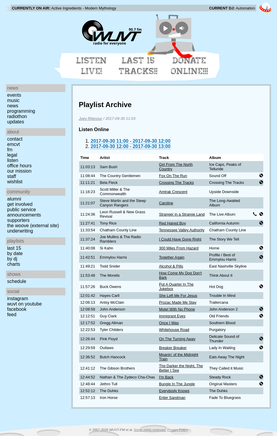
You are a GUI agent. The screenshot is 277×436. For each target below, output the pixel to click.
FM (9, 149)
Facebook (16, 309)
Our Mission (19, 171)
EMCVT (13, 144)
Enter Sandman (172, 397)
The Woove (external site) (33, 225)
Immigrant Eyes (172, 316)
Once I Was (169, 323)
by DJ (12, 258)
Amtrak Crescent (173, 192)
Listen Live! (91, 66)
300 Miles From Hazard (179, 248)
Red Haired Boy (172, 223)
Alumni (14, 198)
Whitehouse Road (174, 329)
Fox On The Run (173, 176)
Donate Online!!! (189, 66)
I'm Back (166, 377)
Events (14, 95)
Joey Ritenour (90, 118)
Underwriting (20, 230)
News (12, 105)
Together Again (171, 257)
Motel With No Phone (177, 309)
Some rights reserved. (150, 430)
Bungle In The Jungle (177, 384)
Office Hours (19, 165)
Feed (11, 314)
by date (15, 253)
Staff (11, 176)
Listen (12, 160)
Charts (13, 264)
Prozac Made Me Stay (177, 302)
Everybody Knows (174, 391)
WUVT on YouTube (24, 303)
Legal (12, 154)
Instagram (17, 298)
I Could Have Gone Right (180, 239)
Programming (21, 111)
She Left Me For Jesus (178, 295)
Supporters (18, 220)
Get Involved (19, 204)
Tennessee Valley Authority (181, 230)
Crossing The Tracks (176, 182)
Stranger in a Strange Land (182, 214)
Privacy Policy (177, 430)
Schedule (16, 281)
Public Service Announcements (24, 212)
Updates (15, 121)
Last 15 (14, 248)
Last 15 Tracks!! (138, 66)
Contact (15, 138)
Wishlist (15, 181)
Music (13, 100)
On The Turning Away (177, 339)
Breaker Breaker (173, 348)
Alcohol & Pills (171, 266)
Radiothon (17, 116)
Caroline (166, 203)
